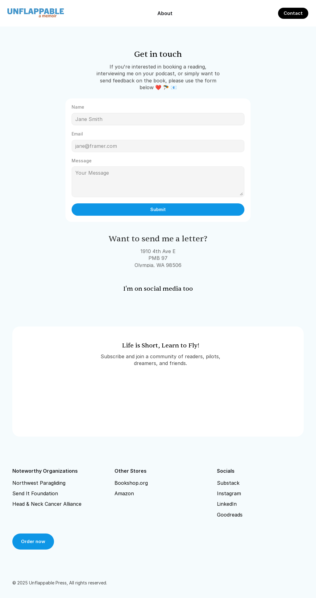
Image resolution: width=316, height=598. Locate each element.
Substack (228, 483)
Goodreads (230, 515)
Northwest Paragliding (38, 483)
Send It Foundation (35, 493)
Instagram (229, 493)
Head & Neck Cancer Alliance (46, 504)
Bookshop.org (131, 483)
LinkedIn (227, 504)
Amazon (124, 493)
